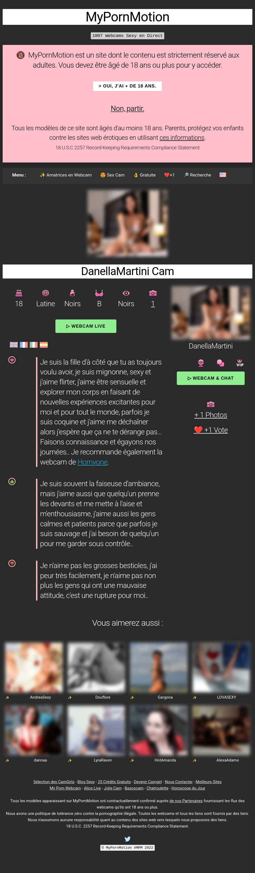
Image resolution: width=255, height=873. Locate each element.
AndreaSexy (40, 697)
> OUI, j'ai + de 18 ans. (127, 86)
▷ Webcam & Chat (211, 378)
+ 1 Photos (210, 415)
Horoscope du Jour (188, 788)
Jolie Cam (113, 788)
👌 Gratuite (144, 175)
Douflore (103, 697)
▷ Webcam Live (85, 326)
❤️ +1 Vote (211, 430)
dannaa (40, 760)
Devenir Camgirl (148, 781)
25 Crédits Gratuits (114, 781)
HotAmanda (165, 760)
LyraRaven (103, 760)
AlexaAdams (228, 760)
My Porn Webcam (65, 788)
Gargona (165, 697)
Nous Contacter (178, 781)
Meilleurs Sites (209, 781)
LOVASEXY (226, 697)
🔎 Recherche (197, 175)
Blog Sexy (86, 781)
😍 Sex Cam (112, 175)
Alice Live (92, 788)
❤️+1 (169, 175)
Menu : (19, 175)
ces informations (182, 137)
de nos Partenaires (186, 800)
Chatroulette (157, 788)
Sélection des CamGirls (53, 781)
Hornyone (92, 462)
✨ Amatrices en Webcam (66, 175)
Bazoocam (134, 788)
